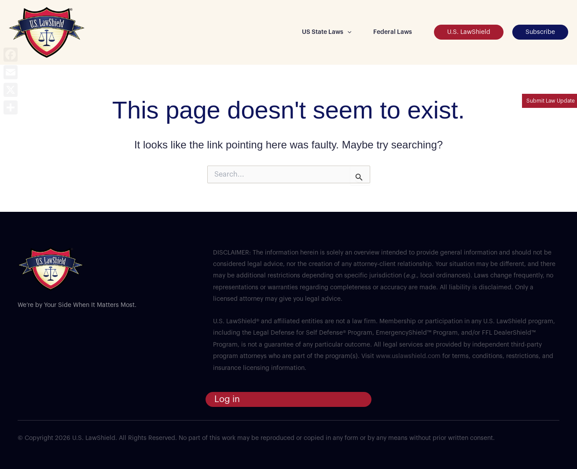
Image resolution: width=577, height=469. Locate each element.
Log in (227, 399)
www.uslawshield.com (408, 356)
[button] (347, 32)
